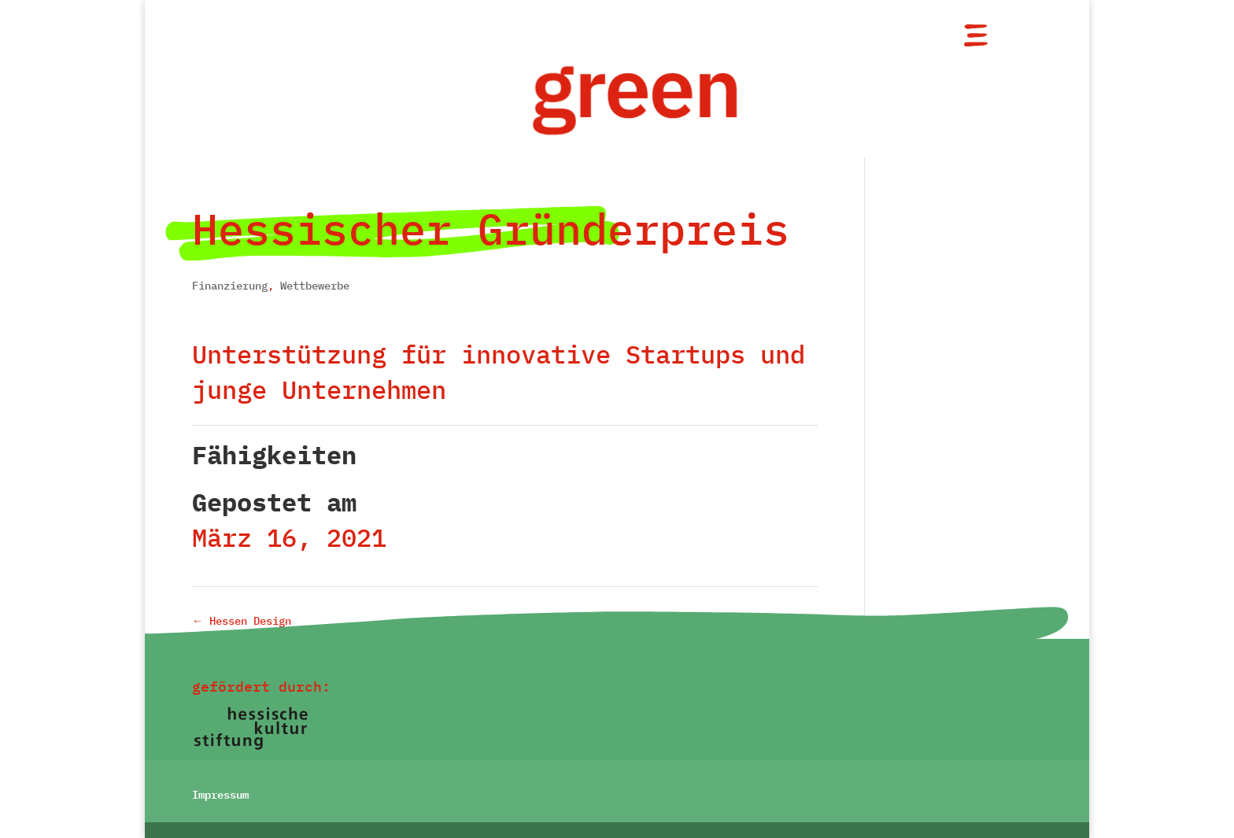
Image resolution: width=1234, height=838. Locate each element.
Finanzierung (230, 286)
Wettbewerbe (314, 286)
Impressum (220, 793)
